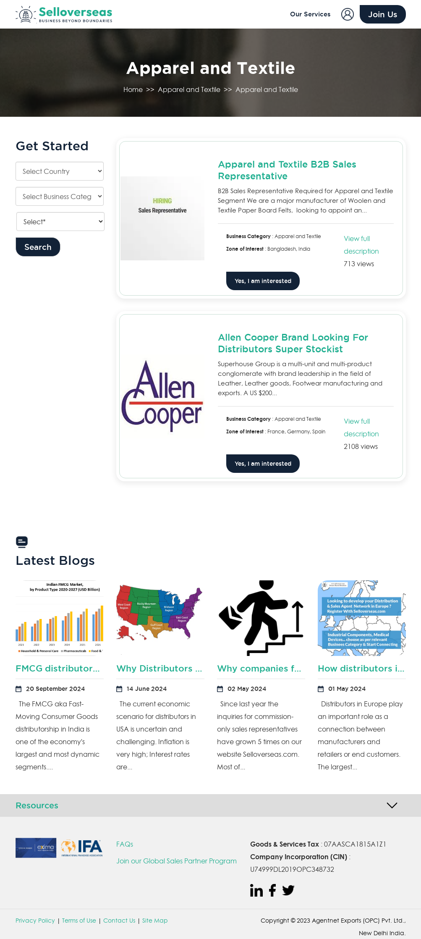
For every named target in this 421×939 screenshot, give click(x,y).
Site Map (155, 920)
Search (38, 247)
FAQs (124, 844)
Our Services (310, 14)
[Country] (60, 171)
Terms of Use (79, 920)
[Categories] (60, 196)
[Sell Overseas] (60, 14)
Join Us (382, 14)
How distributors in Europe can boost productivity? (362, 668)
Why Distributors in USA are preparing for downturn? (160, 668)
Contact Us (119, 920)
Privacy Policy (35, 920)
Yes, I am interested (263, 281)
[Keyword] (60, 221)
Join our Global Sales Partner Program (176, 861)
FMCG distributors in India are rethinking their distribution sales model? (60, 668)
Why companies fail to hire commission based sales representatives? (261, 668)
